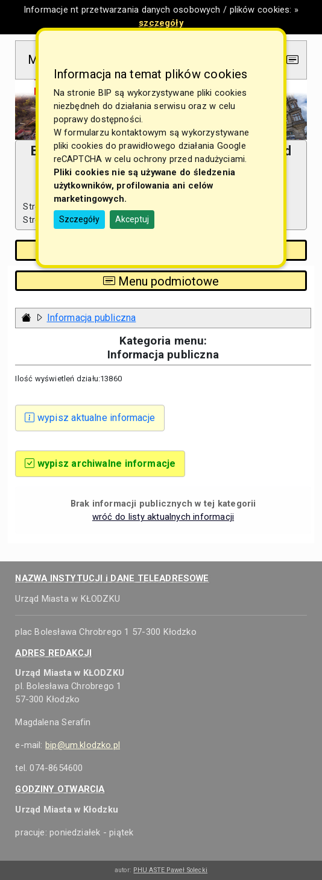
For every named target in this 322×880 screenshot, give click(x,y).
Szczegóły (79, 219)
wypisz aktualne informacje (90, 417)
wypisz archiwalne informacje (100, 463)
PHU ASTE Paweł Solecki (170, 870)
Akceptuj (132, 219)
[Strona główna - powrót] (26, 317)
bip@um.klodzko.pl (82, 745)
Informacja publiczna (91, 317)
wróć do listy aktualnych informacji (163, 516)
